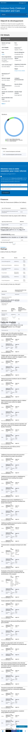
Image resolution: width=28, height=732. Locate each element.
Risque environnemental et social (6, 86)
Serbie (3, 54)
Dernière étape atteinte (18, 92)
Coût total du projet (7, 64)
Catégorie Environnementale (19, 79)
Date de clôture (18, 84)
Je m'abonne (6, 192)
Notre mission (3, 2)
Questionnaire (22, 726)
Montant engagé (6, 78)
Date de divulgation (19, 52)
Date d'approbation (6, 56)
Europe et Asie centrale (20, 70)
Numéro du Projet (6, 43)
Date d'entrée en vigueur (19, 57)
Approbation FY (6, 73)
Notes (3, 103)
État (16, 43)
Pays (3, 52)
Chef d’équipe (5, 47)
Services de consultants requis (7, 92)
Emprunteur (18, 47)
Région (16, 68)
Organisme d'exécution (20, 64)
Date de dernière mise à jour (7, 98)
